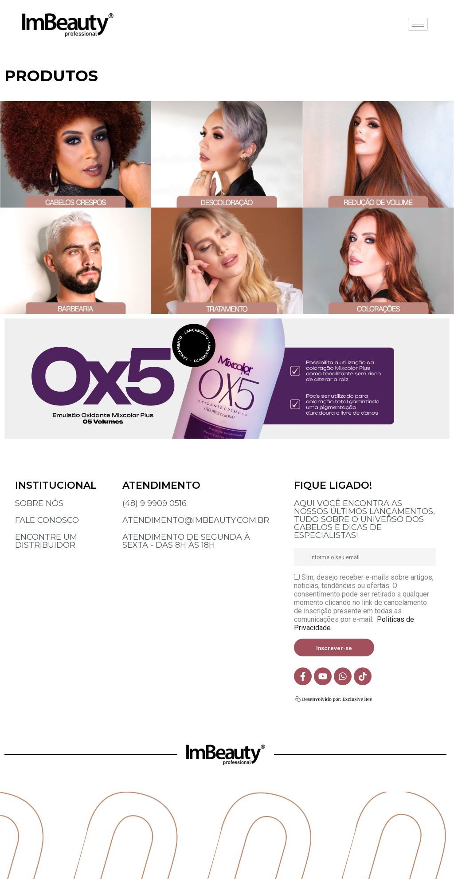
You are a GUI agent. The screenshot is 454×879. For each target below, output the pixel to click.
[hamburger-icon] (418, 24)
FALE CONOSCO (47, 520)
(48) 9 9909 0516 (154, 503)
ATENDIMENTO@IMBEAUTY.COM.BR (195, 520)
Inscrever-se (334, 648)
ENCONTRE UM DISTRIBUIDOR (46, 541)
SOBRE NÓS (39, 503)
